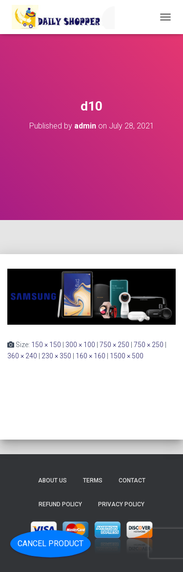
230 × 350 (56, 356)
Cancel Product (50, 543)
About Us (52, 480)
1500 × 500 (126, 356)
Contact (132, 480)
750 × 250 (114, 345)
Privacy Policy (121, 504)
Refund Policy (60, 504)
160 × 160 (90, 356)
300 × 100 (80, 345)
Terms (92, 480)
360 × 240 (22, 356)
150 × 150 (46, 345)
